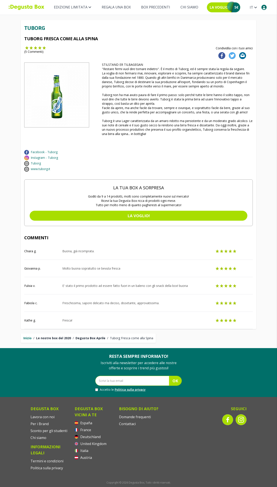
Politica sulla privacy (130, 389)
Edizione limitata (72, 7)
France (83, 430)
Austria (83, 457)
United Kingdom (90, 443)
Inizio (27, 338)
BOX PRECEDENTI (155, 7)
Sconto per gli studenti (49, 430)
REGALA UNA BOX (116, 7)
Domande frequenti (135, 417)
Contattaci (127, 423)
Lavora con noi (43, 417)
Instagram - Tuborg (44, 158)
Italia (81, 450)
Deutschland (88, 436)
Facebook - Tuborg (44, 152)
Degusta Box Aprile (90, 338)
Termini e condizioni (47, 461)
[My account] (264, 7)
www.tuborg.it (40, 169)
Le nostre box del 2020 (53, 338)
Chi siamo (189, 7)
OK (175, 380)
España (83, 423)
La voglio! (138, 215)
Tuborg (36, 163)
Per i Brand (40, 423)
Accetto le (120, 389)
